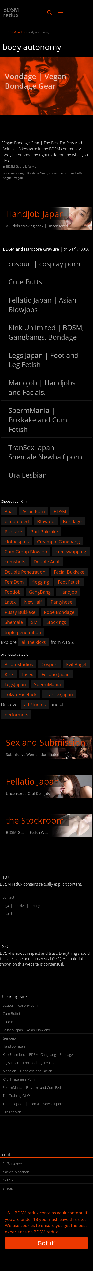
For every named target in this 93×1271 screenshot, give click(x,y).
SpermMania (47, 684)
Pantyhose (61, 602)
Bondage (72, 521)
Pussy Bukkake (20, 612)
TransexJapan (59, 694)
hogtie (7, 178)
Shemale (14, 622)
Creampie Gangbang (58, 542)
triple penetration (23, 632)
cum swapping (71, 551)
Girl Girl (8, 1180)
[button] (49, 12)
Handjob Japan (35, 214)
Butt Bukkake (44, 531)
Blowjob (45, 521)
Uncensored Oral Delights (28, 793)
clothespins (17, 542)
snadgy (8, 1188)
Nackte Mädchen (16, 1172)
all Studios (35, 704)
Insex (27, 674)
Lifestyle (30, 166)
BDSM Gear (14, 166)
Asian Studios (19, 664)
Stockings (56, 622)
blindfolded (17, 521)
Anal (9, 511)
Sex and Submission (45, 742)
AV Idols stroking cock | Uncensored (37, 225)
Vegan (18, 178)
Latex (10, 602)
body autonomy (13, 173)
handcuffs (75, 173)
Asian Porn (33, 511)
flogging (40, 582)
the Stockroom (35, 820)
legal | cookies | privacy (21, 905)
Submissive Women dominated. (33, 754)
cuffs (63, 173)
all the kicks (34, 642)
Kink (9, 674)
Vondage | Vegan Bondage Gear (35, 81)
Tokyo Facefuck (20, 694)
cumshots (15, 562)
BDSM (60, 511)
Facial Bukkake (69, 572)
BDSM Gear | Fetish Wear (28, 832)
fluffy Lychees (13, 1163)
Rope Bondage (59, 612)
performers (16, 715)
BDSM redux (11, 12)
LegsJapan (15, 684)
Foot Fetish (69, 582)
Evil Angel (76, 664)
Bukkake (13, 531)
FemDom (14, 582)
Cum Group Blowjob (26, 551)
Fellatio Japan (56, 674)
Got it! (46, 1243)
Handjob (68, 592)
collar (53, 173)
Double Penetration (25, 572)
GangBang (40, 592)
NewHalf (33, 602)
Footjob (13, 592)
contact (8, 897)
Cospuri (49, 664)
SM (34, 622)
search (8, 913)
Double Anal (46, 562)
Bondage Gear (37, 173)
